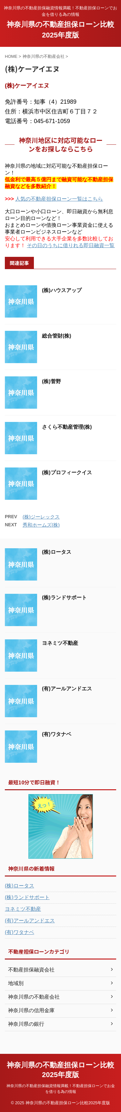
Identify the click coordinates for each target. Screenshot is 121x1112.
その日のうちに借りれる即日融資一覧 (71, 245)
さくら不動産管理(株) (67, 427)
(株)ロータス (56, 552)
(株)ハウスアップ (62, 290)
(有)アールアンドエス (67, 688)
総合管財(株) (56, 336)
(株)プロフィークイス (67, 472)
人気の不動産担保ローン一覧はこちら (59, 199)
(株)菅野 (51, 381)
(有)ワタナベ (56, 734)
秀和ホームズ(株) (41, 525)
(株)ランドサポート (64, 597)
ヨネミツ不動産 (60, 643)
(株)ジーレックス (41, 516)
